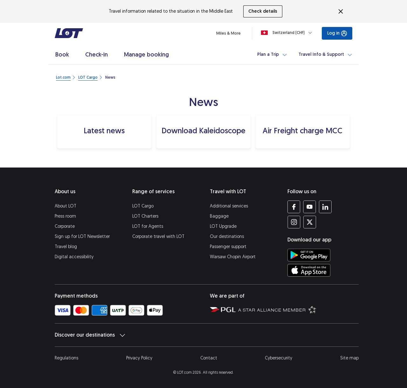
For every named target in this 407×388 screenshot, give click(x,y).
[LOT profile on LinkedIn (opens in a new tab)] (325, 207)
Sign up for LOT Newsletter (82, 236)
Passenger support (228, 246)
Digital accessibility (74, 257)
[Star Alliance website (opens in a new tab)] (277, 309)
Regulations (66, 358)
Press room (65, 216)
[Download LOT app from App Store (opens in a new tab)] (308, 270)
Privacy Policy (139, 358)
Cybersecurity (278, 358)
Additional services (229, 206)
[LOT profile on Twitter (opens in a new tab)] (309, 222)
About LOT (65, 206)
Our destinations (227, 236)
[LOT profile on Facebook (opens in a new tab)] (293, 207)
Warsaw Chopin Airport (233, 257)
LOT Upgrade (223, 226)
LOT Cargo (143, 206)
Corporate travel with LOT (158, 236)
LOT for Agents (147, 226)
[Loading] (287, 32)
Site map (349, 358)
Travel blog (66, 246)
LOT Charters (145, 216)
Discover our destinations (90, 335)
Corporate (65, 226)
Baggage (219, 216)
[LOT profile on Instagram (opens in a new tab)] (293, 222)
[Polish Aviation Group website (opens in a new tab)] (223, 309)
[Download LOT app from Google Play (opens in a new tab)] (308, 255)
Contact (208, 358)
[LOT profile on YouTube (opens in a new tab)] (309, 207)
